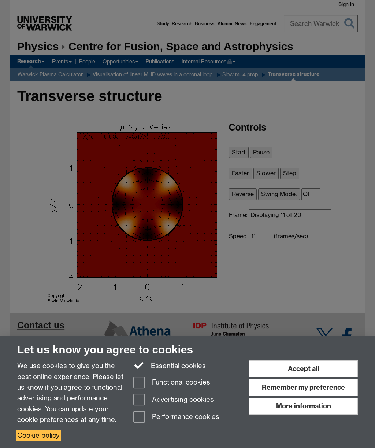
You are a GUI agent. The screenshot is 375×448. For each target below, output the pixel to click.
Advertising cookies (173, 400)
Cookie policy (38, 435)
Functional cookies (171, 383)
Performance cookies (176, 417)
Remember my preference (303, 387)
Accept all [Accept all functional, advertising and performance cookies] (303, 368)
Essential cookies (169, 365)
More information (303, 406)
